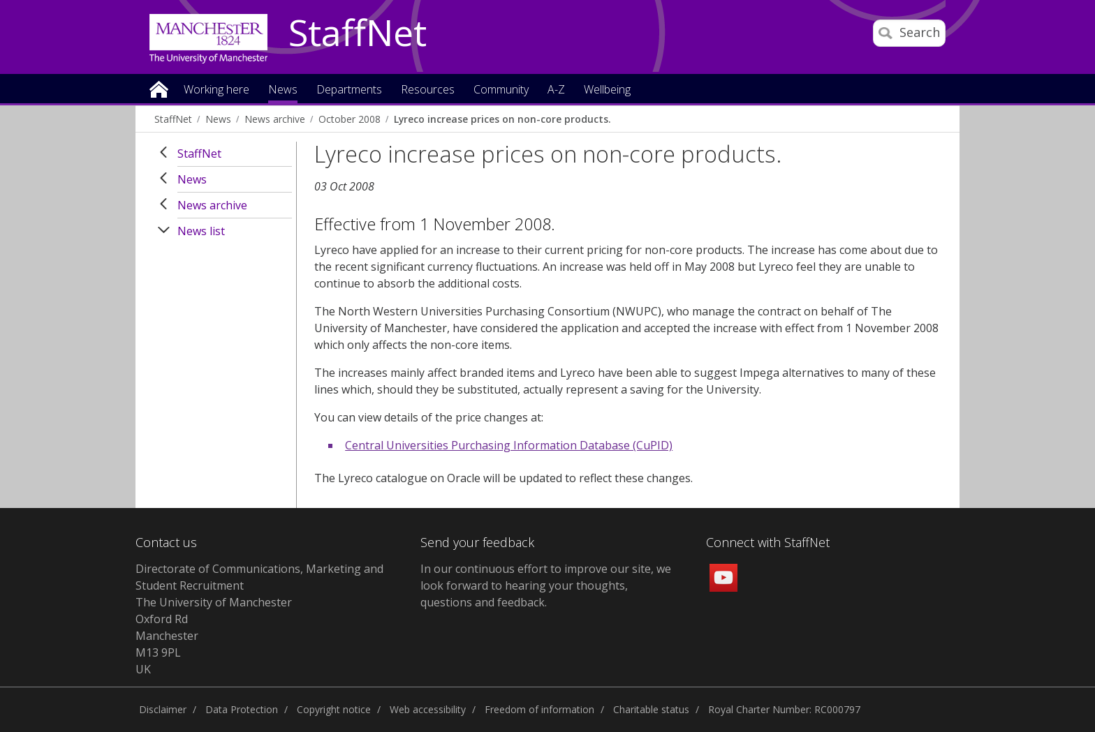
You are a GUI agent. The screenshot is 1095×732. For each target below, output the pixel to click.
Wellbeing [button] (607, 90)
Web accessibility (428, 709)
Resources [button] (428, 90)
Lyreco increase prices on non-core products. (502, 119)
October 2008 (349, 119)
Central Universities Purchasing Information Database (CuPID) (509, 445)
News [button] (282, 90)
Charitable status (651, 709)
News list (201, 231)
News (218, 119)
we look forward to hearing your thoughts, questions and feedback (545, 585)
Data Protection (241, 709)
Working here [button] (216, 90)
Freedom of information (539, 709)
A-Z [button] (556, 90)
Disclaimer (162, 709)
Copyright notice (334, 709)
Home (158, 88)
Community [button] (501, 90)
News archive (274, 119)
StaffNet (357, 33)
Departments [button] (349, 90)
